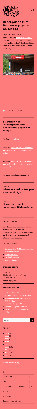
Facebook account (12, 257)
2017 (6, 355)
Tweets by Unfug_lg (11, 363)
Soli (4, 382)
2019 (7, 350)
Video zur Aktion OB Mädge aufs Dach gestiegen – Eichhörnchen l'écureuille (18, 164)
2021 (6, 344)
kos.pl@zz (15, 139)
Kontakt (6, 391)
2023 (7, 339)
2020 (7, 347)
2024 (7, 336)
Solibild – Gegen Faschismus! (16, 307)
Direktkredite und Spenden (14, 386)
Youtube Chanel (11, 260)
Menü (32, 10)
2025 (7, 333)
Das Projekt (7, 377)
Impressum (7, 396)
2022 (7, 341)
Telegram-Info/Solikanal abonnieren (19, 249)
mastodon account (12, 252)
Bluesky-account (11, 254)
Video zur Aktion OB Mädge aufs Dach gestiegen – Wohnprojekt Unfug (18, 150)
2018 (6, 353)
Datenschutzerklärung (12, 401)
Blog (5, 372)
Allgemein (20, 110)
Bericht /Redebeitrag (24, 37)
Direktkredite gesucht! (14, 304)
